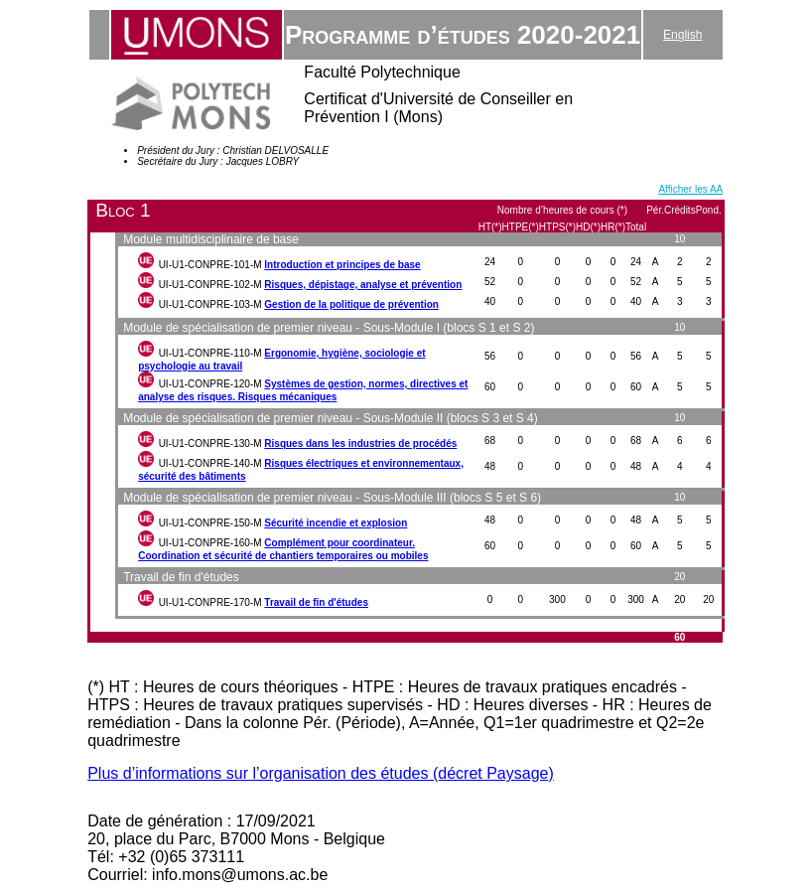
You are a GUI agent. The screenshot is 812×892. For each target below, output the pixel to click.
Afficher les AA (690, 189)
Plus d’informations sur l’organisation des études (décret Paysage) (320, 773)
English (682, 35)
